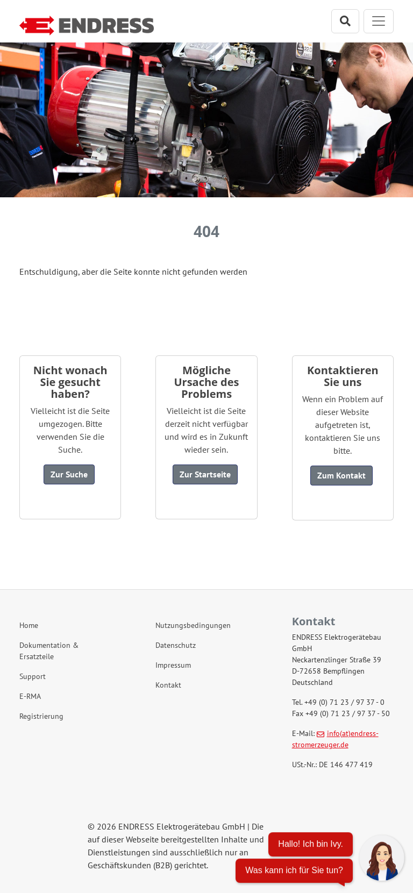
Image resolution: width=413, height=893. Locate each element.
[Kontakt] (206, 685)
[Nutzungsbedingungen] (206, 625)
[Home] (70, 625)
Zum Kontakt (341, 475)
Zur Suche (69, 474)
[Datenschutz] (206, 645)
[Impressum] (206, 665)
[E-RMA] (70, 696)
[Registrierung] (70, 716)
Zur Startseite (205, 474)
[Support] (70, 677)
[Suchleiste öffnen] (345, 21)
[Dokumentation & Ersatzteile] (70, 651)
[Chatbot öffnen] (320, 859)
